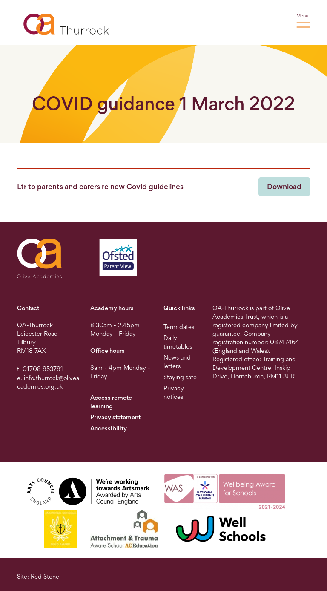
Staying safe (180, 377)
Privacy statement (115, 417)
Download (284, 186)
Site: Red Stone (38, 576)
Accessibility (108, 428)
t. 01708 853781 (40, 368)
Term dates (179, 326)
